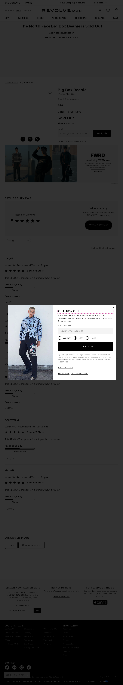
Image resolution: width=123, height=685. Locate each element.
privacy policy (63, 360)
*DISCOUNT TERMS (65, 368)
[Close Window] (113, 307)
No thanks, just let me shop (73, 373)
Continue (86, 346)
